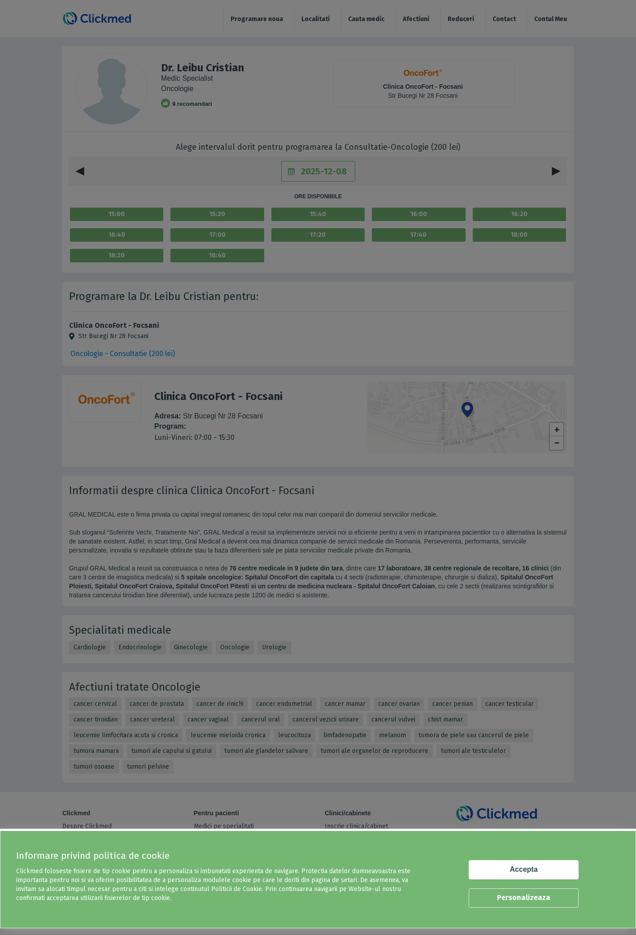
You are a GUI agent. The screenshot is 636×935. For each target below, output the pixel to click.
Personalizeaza (523, 897)
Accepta (524, 869)
